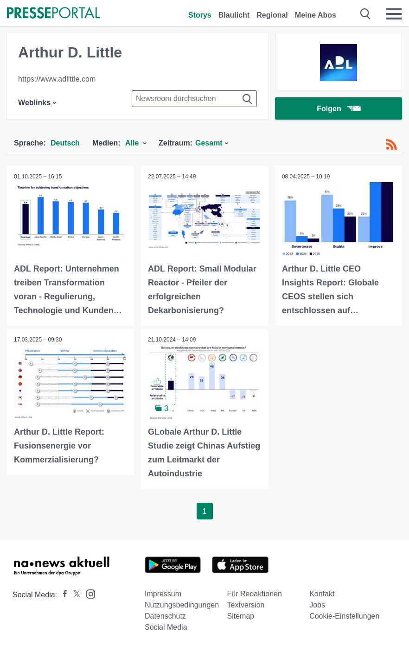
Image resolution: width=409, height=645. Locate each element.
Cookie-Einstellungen (344, 616)
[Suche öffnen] (365, 13)
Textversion (246, 605)
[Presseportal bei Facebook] (62, 595)
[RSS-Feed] (391, 144)
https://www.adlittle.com (57, 79)
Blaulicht (234, 15)
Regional (272, 15)
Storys (199, 15)
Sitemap (241, 616)
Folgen (338, 109)
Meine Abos (315, 15)
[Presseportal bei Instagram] (88, 593)
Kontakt (321, 594)
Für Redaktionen (254, 594)
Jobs (317, 605)
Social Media (166, 627)
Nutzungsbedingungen (182, 605)
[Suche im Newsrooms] (194, 98)
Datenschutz (165, 616)
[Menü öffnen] (393, 13)
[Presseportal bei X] (74, 595)
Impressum (163, 594)
